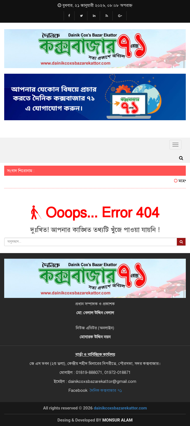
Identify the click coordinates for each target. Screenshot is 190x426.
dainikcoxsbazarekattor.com (120, 408)
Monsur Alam (117, 420)
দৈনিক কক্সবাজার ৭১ (106, 390)
